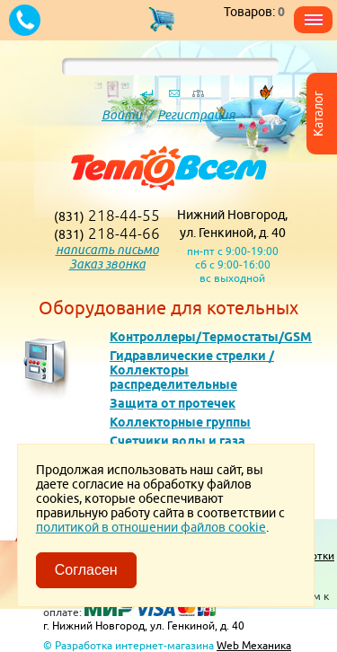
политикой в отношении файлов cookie (151, 527)
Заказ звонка (107, 264)
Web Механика (254, 645)
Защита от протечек (172, 403)
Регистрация (196, 115)
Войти (122, 115)
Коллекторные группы (180, 422)
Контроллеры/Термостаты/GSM (211, 337)
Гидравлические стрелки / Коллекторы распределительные (192, 370)
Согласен (86, 569)
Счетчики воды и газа (177, 441)
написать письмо (107, 249)
